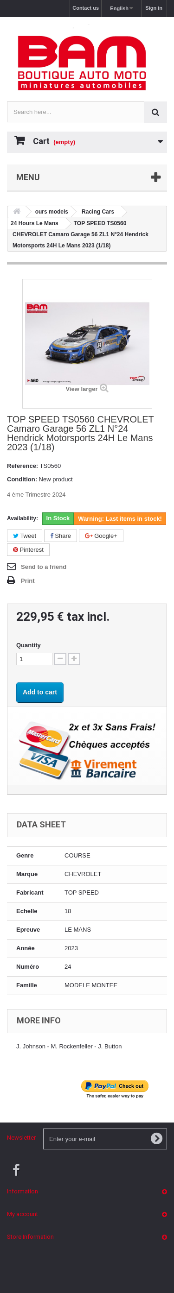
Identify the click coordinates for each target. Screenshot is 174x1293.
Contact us (85, 8)
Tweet (24, 535)
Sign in (153, 8)
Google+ (101, 535)
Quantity (28, 645)
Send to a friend (43, 566)
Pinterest (28, 549)
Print (28, 580)
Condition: (22, 479)
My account (22, 1214)
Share (60, 535)
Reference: (22, 465)
